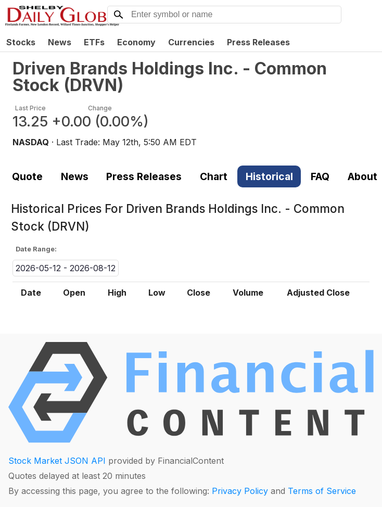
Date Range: (36, 249)
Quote (27, 176)
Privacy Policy (240, 491)
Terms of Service (322, 491)
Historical (269, 176)
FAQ (320, 176)
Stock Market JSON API (57, 460)
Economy (136, 42)
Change (100, 108)
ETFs (94, 42)
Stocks (20, 42)
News (59, 42)
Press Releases (258, 42)
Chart (213, 176)
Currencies (191, 42)
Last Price (30, 108)
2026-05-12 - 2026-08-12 (66, 268)
